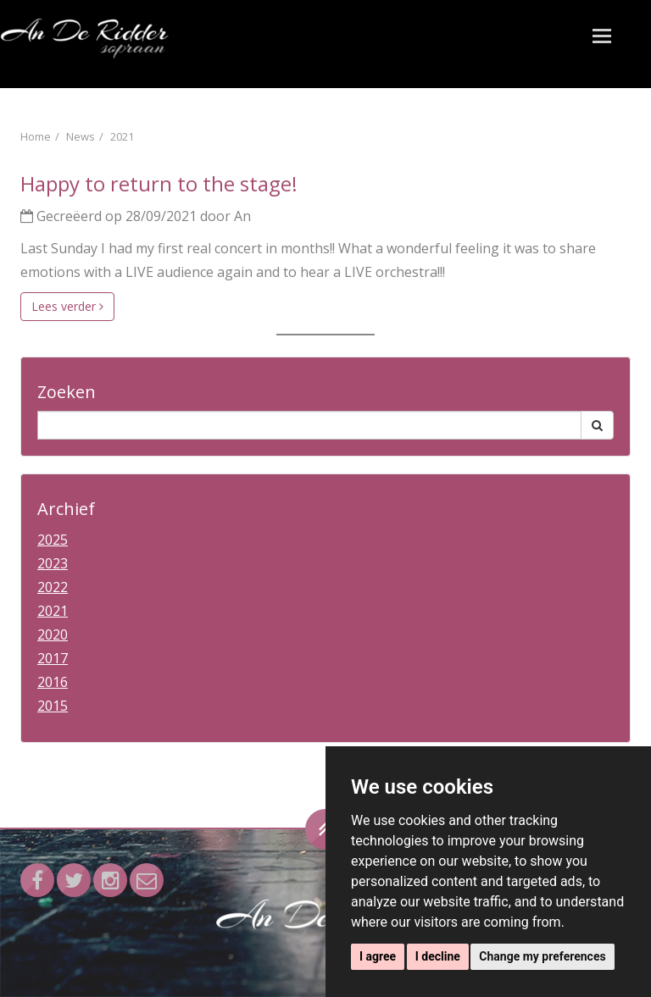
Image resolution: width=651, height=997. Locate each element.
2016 (52, 682)
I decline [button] (437, 956)
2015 (52, 705)
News (80, 136)
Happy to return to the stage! (159, 183)
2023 (52, 563)
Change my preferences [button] (542, 956)
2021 (122, 136)
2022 (52, 587)
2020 (52, 634)
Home (35, 136)
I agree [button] (377, 956)
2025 (52, 539)
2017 (52, 658)
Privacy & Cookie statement (301, 975)
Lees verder (67, 306)
